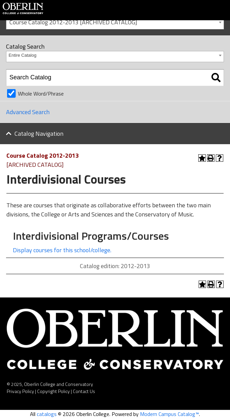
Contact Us (84, 391)
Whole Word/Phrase (41, 93)
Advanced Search (28, 111)
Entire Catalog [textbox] (22, 55)
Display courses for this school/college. (62, 250)
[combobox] (115, 21)
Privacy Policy (20, 391)
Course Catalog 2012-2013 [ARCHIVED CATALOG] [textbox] (73, 22)
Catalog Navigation (39, 133)
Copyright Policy (53, 391)
